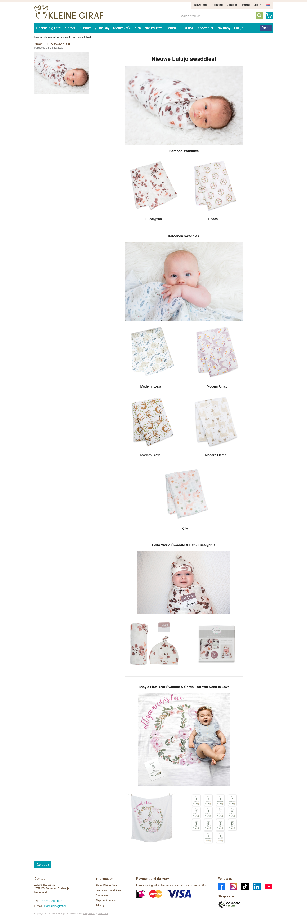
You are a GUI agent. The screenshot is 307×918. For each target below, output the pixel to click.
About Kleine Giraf (106, 885)
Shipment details (105, 900)
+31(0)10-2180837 (50, 900)
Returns (245, 4)
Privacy (99, 905)
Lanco (171, 28)
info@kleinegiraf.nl (55, 906)
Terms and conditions (108, 890)
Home (38, 37)
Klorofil (70, 28)
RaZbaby (223, 28)
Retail (266, 28)
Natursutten (154, 28)
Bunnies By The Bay (94, 28)
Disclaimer (101, 895)
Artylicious (103, 913)
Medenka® (121, 28)
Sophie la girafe (48, 28)
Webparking (89, 913)
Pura (137, 28)
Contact (231, 4)
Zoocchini (205, 28)
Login (257, 4)
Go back (42, 865)
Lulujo (239, 28)
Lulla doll (187, 28)
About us (218, 4)
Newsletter (201, 4)
